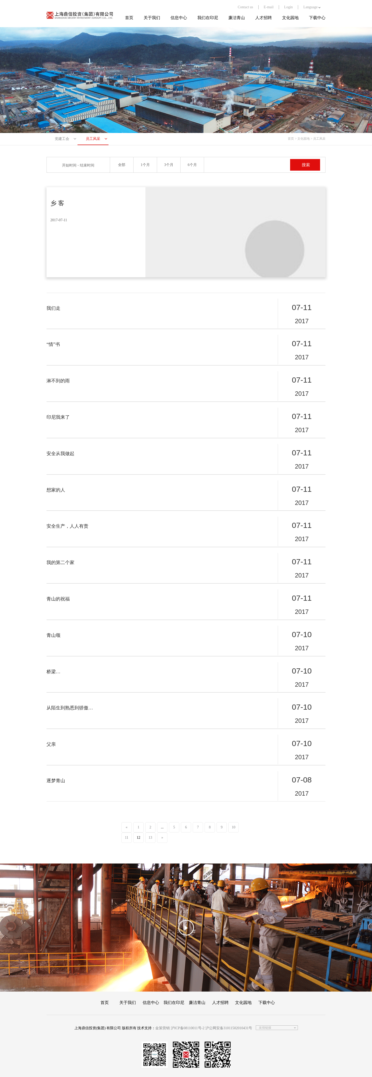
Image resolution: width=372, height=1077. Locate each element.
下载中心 (317, 17)
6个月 (192, 165)
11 (126, 838)
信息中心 (179, 17)
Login (288, 7)
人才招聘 (263, 17)
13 (150, 838)
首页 (129, 17)
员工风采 (93, 139)
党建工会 (62, 139)
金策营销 (162, 1028)
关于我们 (152, 17)
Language (311, 7)
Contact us (245, 7)
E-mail (269, 7)
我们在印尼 (207, 17)
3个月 (168, 165)
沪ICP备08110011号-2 (187, 1028)
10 (233, 827)
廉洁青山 (236, 17)
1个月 (145, 165)
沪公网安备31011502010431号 (228, 1028)
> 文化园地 (302, 138)
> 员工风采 (318, 138)
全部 (121, 165)
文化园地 (290, 17)
